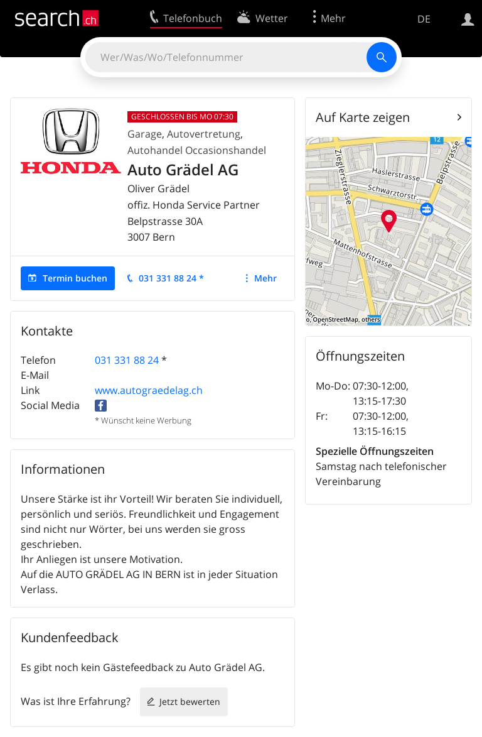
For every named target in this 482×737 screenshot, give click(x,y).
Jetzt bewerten (189, 701)
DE (424, 19)
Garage (144, 134)
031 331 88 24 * (171, 278)
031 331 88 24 (127, 360)
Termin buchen (75, 278)
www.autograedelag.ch (149, 390)
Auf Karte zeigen (363, 117)
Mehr (265, 278)
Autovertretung (203, 134)
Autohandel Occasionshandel (196, 150)
